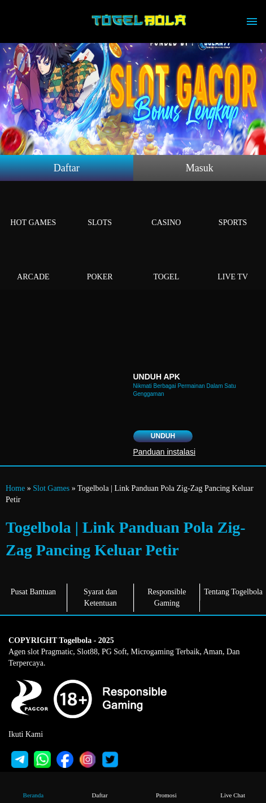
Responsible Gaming (166, 597)
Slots (100, 209)
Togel (166, 264)
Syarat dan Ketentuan (100, 597)
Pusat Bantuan (33, 592)
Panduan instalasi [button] (164, 451)
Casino (166, 209)
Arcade (33, 264)
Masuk (199, 168)
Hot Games (33, 209)
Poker (100, 264)
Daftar (67, 168)
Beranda (33, 787)
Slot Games (51, 488)
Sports (232, 209)
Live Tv (232, 264)
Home (15, 488)
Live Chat (232, 787)
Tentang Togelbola (233, 592)
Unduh (163, 436)
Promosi (166, 787)
